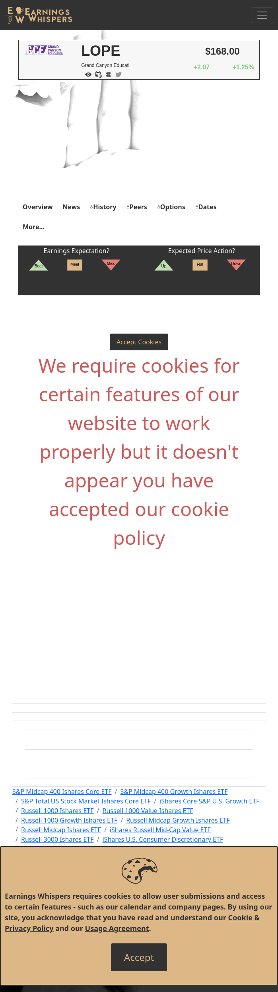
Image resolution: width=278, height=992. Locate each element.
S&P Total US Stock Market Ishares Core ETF (86, 801)
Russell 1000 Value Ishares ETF (147, 810)
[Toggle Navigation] (262, 15)
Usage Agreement (117, 928)
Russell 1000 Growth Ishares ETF (69, 820)
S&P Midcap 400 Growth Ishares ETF (174, 791)
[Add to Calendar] (96, 74)
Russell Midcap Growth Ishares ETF (178, 820)
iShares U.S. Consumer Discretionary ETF (162, 839)
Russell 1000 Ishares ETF (57, 810)
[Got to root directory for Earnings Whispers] (38, 15)
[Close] (139, 957)
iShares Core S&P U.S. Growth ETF (209, 801)
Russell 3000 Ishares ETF (57, 839)
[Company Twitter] (116, 74)
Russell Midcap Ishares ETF (61, 829)
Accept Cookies (139, 342)
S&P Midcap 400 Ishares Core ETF (62, 791)
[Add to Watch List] (86, 74)
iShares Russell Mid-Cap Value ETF (160, 829)
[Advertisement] (139, 139)
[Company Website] (106, 74)
